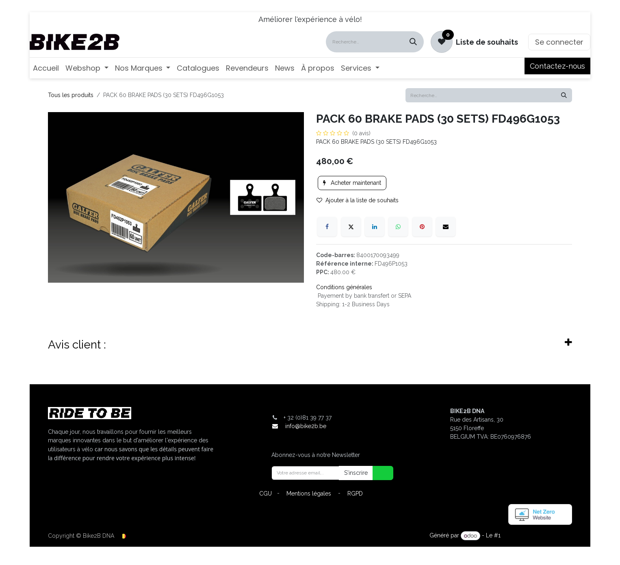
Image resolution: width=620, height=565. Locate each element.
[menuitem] (46, 68)
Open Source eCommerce (537, 536)
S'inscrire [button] (356, 473)
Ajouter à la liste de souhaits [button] (358, 200)
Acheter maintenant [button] (352, 183)
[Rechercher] (413, 41)
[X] (351, 226)
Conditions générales (344, 287)
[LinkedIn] (374, 226)
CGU (265, 493)
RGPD (355, 493)
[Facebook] (327, 226)
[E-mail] (445, 226)
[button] (378, 473)
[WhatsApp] (398, 226)
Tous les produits (70, 95)
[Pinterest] (422, 226)
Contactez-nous (557, 66)
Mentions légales (308, 493)
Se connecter (559, 42)
